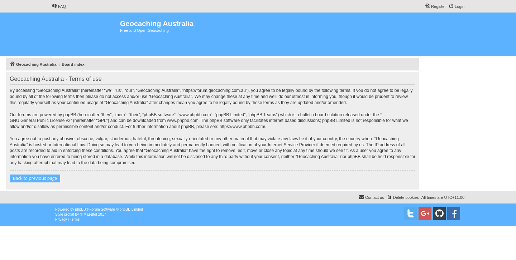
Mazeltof (90, 214)
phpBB (80, 209)
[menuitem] (59, 6)
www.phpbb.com (183, 120)
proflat (69, 214)
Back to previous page (35, 178)
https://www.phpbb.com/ (242, 126)
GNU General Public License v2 (40, 120)
